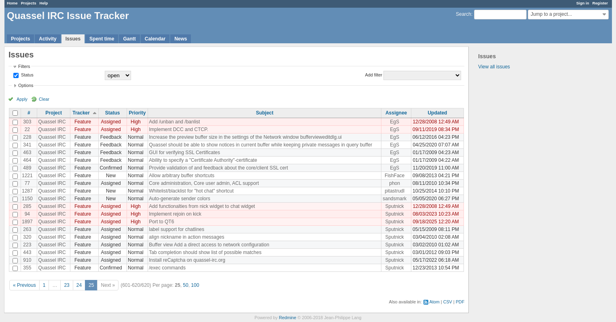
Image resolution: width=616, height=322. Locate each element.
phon (394, 183)
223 (27, 245)
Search (463, 14)
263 (27, 229)
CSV (447, 301)
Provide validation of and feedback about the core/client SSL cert (218, 168)
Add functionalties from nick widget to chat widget (202, 206)
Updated (437, 113)
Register (600, 3)
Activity (47, 39)
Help (44, 3)
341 (27, 145)
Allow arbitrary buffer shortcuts (181, 175)
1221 (27, 175)
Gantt (129, 39)
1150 (27, 198)
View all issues (494, 67)
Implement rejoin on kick (175, 214)
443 (27, 252)
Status (27, 74)
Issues (73, 39)
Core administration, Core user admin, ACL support (204, 183)
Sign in (582, 3)
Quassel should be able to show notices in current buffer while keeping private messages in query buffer (260, 145)
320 (27, 237)
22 (27, 129)
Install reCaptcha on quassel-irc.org (187, 260)
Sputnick (394, 206)
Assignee (396, 113)
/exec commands (167, 268)
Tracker (81, 113)
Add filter (374, 74)
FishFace (394, 175)
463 (27, 152)
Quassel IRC (52, 122)
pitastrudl (394, 191)
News (180, 39)
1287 (27, 191)
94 (27, 214)
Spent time (101, 39)
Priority (137, 113)
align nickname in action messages (186, 237)
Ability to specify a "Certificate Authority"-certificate (203, 160)
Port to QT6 (161, 222)
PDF (460, 301)
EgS (394, 122)
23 (66, 285)
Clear (44, 99)
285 (27, 206)
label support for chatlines (176, 229)
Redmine (287, 317)
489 (27, 168)
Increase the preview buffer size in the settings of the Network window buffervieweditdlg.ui (245, 137)
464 (27, 160)
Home (12, 3)
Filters (24, 66)
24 (79, 285)
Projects (28, 3)
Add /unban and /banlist (174, 122)
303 (27, 122)
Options (25, 85)
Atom (435, 301)
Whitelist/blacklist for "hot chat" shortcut (191, 191)
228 (27, 137)
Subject (264, 113)
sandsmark (394, 198)
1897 (27, 222)
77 (27, 183)
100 (195, 285)
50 (185, 285)
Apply (22, 99)
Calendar (155, 39)
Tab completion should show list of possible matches (205, 252)
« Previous (24, 285)
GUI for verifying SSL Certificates (184, 152)
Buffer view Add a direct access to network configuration (209, 245)
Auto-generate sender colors (179, 198)
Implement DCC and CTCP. (178, 129)
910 (27, 260)
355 (27, 268)
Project (53, 113)
